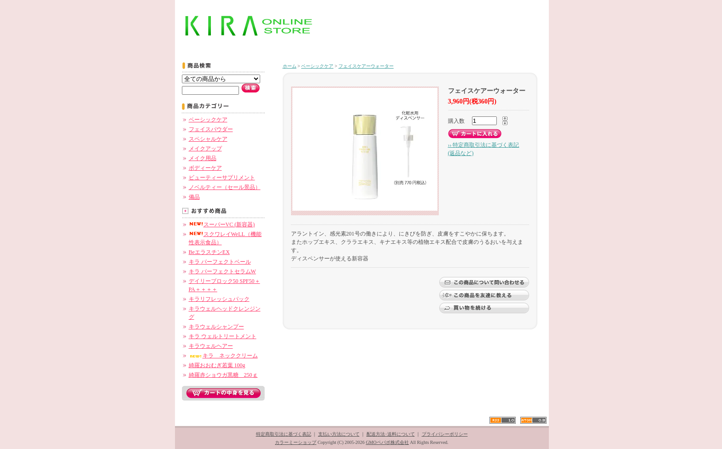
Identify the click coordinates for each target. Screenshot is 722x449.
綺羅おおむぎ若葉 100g (217, 365)
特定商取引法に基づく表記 (283, 434)
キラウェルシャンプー (216, 326)
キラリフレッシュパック (219, 299)
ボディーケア (205, 168)
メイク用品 (202, 158)
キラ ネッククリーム (223, 355)
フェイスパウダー (211, 129)
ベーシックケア (208, 119)
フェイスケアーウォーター (366, 66)
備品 (194, 197)
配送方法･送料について (391, 434)
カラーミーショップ (295, 442)
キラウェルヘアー (211, 346)
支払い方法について (339, 434)
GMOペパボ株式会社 (387, 442)
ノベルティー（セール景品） (225, 187)
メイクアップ (205, 148)
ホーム (290, 66)
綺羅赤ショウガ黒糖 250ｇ (223, 375)
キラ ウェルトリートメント (222, 336)
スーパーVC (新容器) (222, 224)
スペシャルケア (208, 139)
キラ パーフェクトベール (220, 262)
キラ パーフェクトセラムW (222, 271)
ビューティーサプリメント (222, 177)
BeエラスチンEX (209, 252)
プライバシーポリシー (445, 434)
